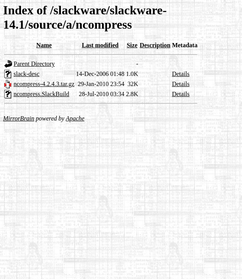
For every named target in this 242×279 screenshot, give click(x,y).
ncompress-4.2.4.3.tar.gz (44, 84)
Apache (75, 118)
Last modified (100, 45)
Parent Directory (34, 63)
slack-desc (27, 74)
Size (132, 45)
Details (180, 74)
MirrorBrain (18, 118)
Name (44, 45)
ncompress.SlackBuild (41, 94)
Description (155, 45)
